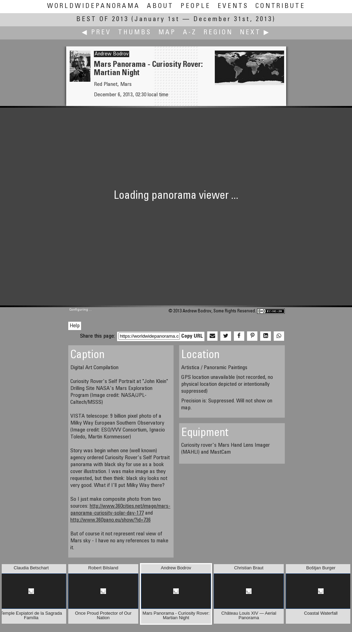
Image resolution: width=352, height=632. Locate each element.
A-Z (190, 32)
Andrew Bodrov (112, 54)
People (196, 6)
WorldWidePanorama (93, 6)
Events (233, 6)
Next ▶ (255, 32)
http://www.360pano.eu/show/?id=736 (110, 520)
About (160, 6)
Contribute (280, 6)
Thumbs (134, 32)
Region (218, 32)
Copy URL (192, 336)
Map (167, 32)
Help (75, 326)
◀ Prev (96, 32)
